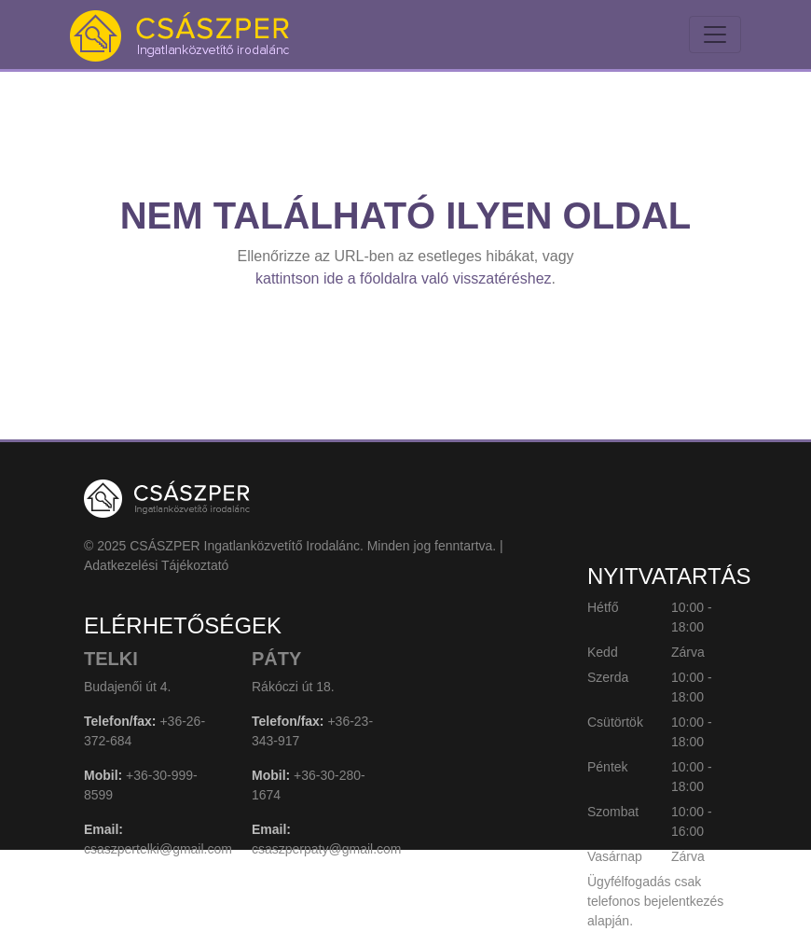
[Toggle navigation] (715, 34)
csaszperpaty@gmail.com (327, 848)
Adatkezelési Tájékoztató (156, 565)
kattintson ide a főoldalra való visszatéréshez (403, 278)
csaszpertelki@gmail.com (158, 848)
